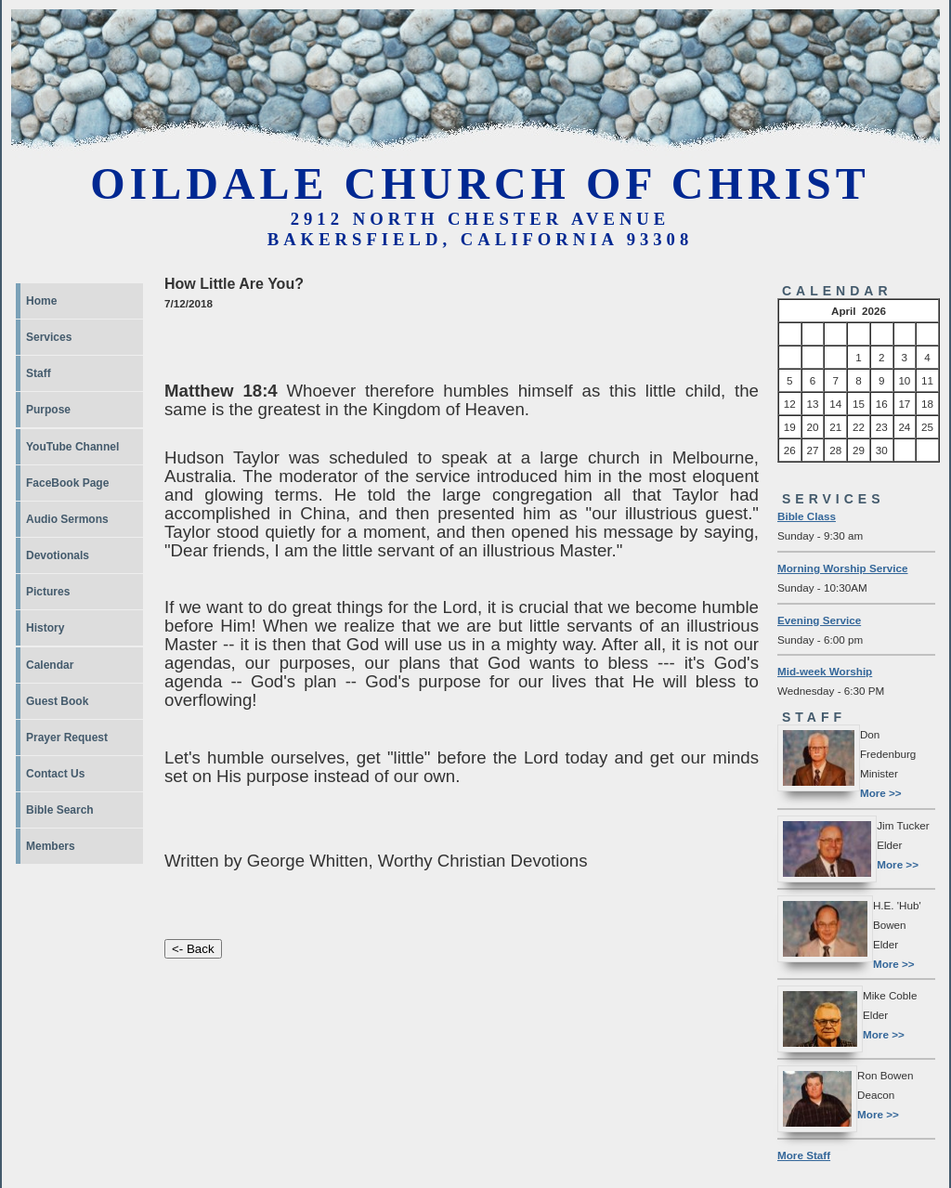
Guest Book (57, 701)
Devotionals (57, 555)
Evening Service (819, 620)
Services (49, 337)
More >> (881, 793)
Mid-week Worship (824, 671)
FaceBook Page (67, 483)
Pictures (48, 591)
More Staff (803, 1155)
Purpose (48, 409)
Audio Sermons (67, 519)
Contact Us (55, 773)
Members (50, 846)
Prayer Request (67, 737)
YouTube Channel (72, 446)
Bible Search (60, 809)
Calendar (49, 665)
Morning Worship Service (842, 568)
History (45, 627)
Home (41, 300)
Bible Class (806, 516)
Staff (38, 373)
